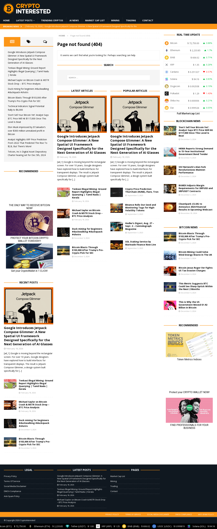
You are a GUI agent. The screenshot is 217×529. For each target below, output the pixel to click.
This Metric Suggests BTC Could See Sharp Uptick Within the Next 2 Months (196, 286)
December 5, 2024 (81, 238)
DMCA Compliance (12, 491)
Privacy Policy (10, 476)
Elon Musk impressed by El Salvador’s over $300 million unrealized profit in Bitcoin (27, 131)
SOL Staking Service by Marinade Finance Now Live (140, 243)
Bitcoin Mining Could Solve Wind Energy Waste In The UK (195, 253)
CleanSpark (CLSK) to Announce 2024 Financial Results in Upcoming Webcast (195, 206)
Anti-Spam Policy (12, 496)
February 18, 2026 (68, 157)
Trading (131, 20)
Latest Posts (24, 20)
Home (6, 20)
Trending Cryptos (52, 20)
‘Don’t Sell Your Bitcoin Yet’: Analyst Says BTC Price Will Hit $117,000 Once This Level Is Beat (28, 118)
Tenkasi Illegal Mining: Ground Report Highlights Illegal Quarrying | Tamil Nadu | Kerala (89, 193)
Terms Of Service (12, 481)
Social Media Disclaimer (15, 486)
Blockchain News (188, 121)
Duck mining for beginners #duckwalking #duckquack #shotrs (87, 231)
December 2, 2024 (188, 195)
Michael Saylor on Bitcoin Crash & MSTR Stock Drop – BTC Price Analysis (87, 213)
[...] (73, 179)
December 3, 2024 (188, 176)
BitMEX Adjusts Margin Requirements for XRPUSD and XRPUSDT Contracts (196, 188)
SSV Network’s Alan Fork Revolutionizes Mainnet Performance (192, 169)
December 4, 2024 (188, 158)
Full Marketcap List (188, 113)
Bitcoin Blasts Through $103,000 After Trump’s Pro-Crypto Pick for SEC (87, 250)
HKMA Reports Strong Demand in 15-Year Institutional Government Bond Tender (196, 151)
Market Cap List (95, 20)
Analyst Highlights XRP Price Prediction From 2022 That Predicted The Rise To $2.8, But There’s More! (27, 143)
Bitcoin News (188, 227)
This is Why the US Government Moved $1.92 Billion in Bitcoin (193, 304)
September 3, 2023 (135, 195)
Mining (115, 20)
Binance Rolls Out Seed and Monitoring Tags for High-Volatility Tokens (140, 207)
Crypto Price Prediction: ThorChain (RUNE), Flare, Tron (141, 190)
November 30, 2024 (189, 213)
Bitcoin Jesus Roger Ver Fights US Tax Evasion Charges (196, 269)
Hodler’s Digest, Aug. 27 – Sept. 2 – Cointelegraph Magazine (139, 226)
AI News (74, 20)
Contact (147, 20)
